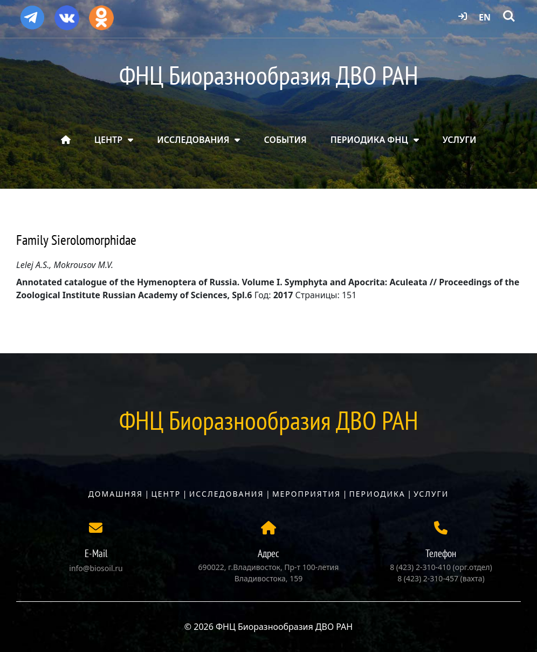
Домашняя (115, 494)
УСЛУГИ (460, 140)
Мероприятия (306, 494)
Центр (166, 494)
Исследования (226, 494)
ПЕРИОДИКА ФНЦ (369, 140)
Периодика (377, 494)
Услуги (431, 494)
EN (485, 17)
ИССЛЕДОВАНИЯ (193, 140)
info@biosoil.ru (95, 568)
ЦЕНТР (108, 140)
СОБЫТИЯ (285, 140)
